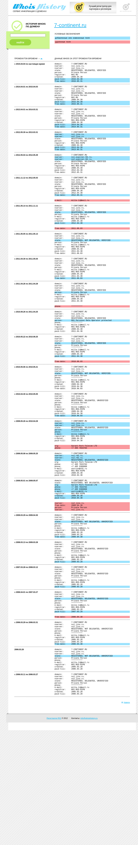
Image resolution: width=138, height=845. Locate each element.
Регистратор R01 (54, 833)
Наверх (125, 817)
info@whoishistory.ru (89, 833)
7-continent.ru (70, 25)
